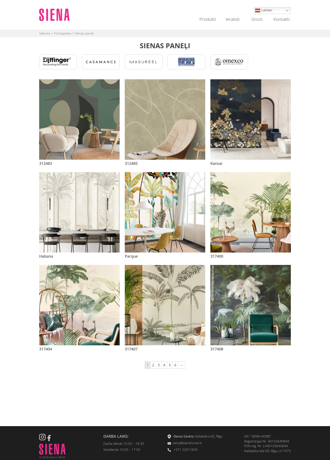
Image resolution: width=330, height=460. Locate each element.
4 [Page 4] (164, 365)
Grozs (257, 19)
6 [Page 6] (175, 365)
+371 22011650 (186, 449)
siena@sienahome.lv (187, 443)
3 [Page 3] (159, 365)
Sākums (44, 33)
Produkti (207, 19)
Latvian (263, 10)
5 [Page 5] (170, 365)
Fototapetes (62, 33)
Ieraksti (233, 19)
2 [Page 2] (153, 365)
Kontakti (282, 19)
